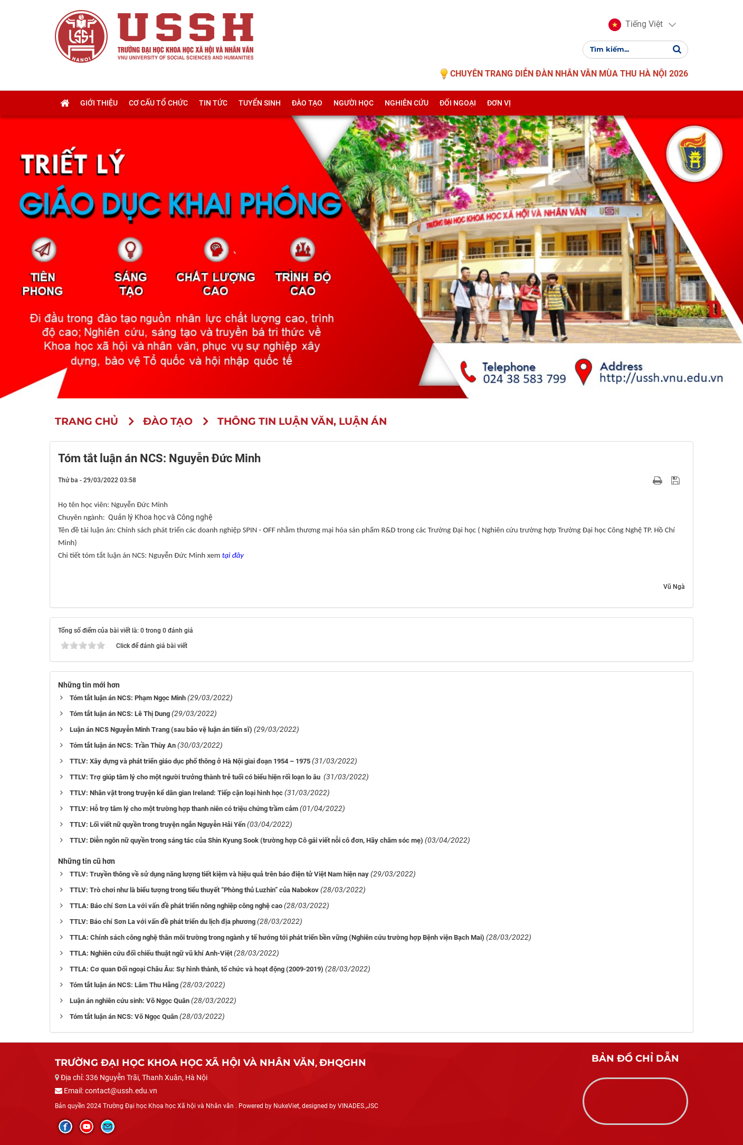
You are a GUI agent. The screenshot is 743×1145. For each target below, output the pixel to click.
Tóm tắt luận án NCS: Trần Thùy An (123, 745)
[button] (635, 25)
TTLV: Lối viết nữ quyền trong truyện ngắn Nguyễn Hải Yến (157, 824)
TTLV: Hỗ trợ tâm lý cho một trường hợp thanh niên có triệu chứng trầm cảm (184, 809)
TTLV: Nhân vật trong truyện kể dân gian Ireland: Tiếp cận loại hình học (176, 793)
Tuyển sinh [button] (260, 104)
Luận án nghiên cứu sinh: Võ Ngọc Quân (129, 1001)
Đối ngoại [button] (458, 104)
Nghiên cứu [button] (406, 104)
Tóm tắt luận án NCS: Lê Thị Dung (120, 714)
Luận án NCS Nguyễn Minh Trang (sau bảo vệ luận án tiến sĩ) (161, 729)
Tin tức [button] (213, 104)
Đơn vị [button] (499, 104)
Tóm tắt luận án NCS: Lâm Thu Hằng (124, 985)
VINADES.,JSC (358, 1106)
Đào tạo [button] (307, 104)
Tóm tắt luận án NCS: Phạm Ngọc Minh (128, 698)
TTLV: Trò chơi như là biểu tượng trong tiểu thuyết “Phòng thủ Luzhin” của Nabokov (194, 890)
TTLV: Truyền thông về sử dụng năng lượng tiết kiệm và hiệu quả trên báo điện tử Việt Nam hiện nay (219, 874)
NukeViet (286, 1106)
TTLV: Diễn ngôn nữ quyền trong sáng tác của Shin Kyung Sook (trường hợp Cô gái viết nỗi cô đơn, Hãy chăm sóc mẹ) (246, 840)
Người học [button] (354, 104)
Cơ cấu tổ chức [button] (158, 104)
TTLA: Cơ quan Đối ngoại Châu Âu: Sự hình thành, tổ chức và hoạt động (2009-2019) (196, 969)
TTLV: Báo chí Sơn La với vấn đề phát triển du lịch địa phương (162, 921)
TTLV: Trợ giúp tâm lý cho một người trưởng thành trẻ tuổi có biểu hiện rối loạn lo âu (196, 777)
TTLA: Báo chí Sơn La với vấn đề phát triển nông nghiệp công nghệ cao (176, 906)
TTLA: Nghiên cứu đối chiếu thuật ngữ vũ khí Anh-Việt (151, 953)
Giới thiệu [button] (99, 104)
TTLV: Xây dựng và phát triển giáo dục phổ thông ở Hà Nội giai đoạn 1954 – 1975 (190, 761)
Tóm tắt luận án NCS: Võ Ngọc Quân (124, 1016)
